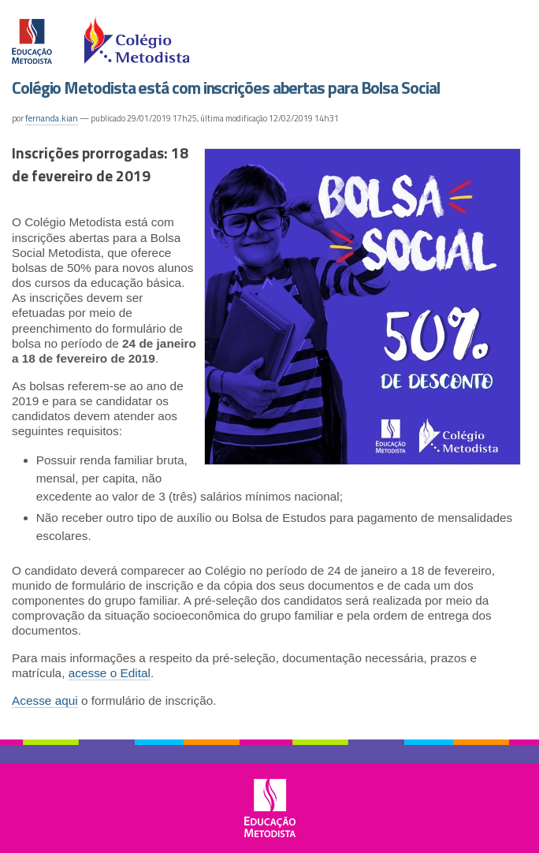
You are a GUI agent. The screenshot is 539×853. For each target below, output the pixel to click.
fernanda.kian (51, 118)
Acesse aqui (45, 700)
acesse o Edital (110, 673)
